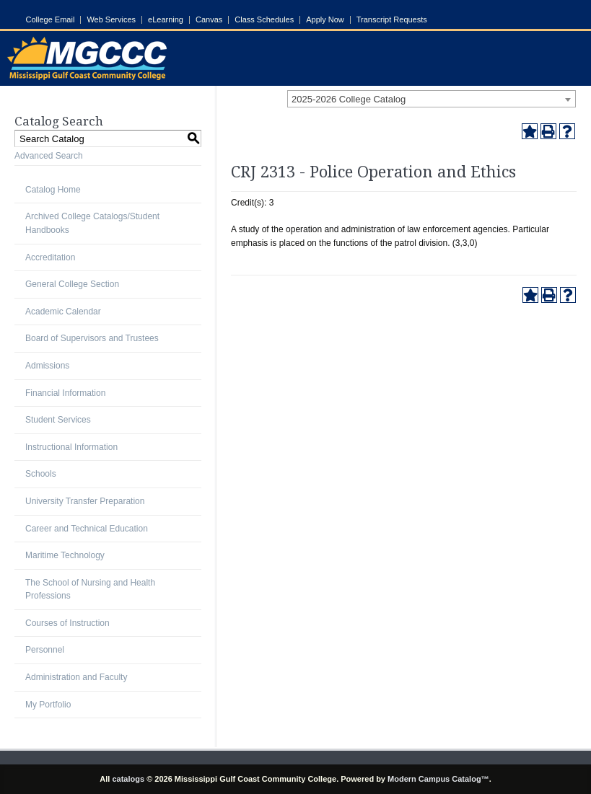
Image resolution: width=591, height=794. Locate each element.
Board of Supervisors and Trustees (92, 338)
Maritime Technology (65, 555)
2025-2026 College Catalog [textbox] (349, 99)
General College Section (72, 284)
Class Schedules (264, 20)
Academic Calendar (63, 311)
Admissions (47, 366)
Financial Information (65, 393)
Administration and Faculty (76, 677)
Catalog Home (53, 190)
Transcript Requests (391, 20)
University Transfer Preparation (84, 501)
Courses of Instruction (67, 623)
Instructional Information (71, 447)
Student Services (58, 420)
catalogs (128, 779)
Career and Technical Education (86, 529)
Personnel (44, 650)
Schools (40, 474)
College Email (50, 20)
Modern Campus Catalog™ (438, 779)
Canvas (209, 20)
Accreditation (50, 257)
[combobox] (431, 98)
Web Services (111, 20)
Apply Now (325, 20)
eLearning (165, 20)
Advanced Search (48, 156)
